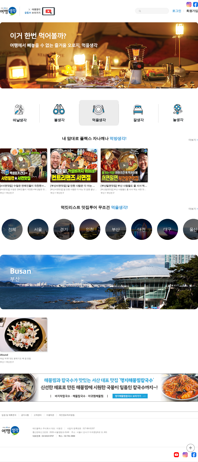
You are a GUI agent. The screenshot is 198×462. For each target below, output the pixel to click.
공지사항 (25, 415)
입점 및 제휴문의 (9, 415)
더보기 (193, 139)
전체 (12, 229)
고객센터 (37, 415)
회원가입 (192, 11)
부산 (116, 229)
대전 (142, 229)
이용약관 (50, 415)
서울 (38, 229)
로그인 (176, 11)
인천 (90, 229)
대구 (168, 229)
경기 (64, 229)
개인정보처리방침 (66, 415)
